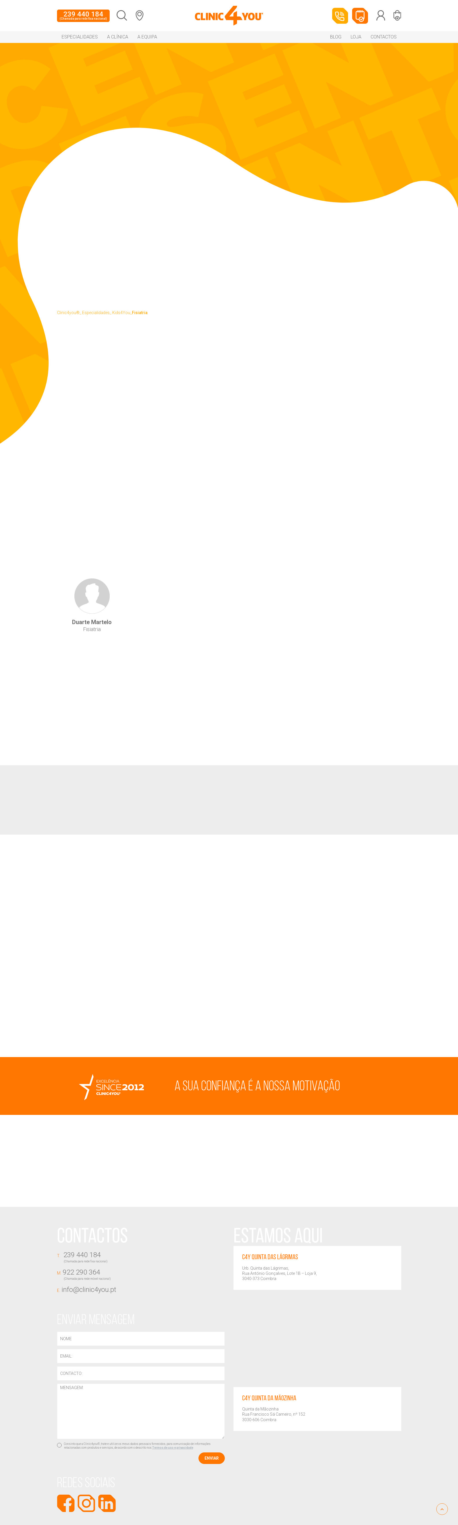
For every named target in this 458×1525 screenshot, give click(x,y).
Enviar (212, 1458)
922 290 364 (141, 1274)
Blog (335, 37)
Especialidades (80, 37)
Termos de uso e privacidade (172, 1448)
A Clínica (117, 37)
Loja (356, 37)
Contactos (384, 37)
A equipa (147, 37)
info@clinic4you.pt (86, 1290)
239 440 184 (83, 15)
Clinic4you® (68, 312)
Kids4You (121, 312)
